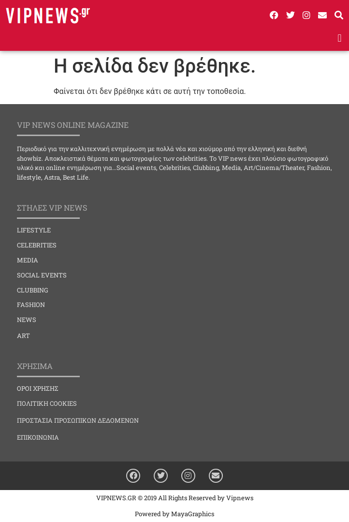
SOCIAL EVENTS (42, 275)
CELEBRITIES (37, 245)
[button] (339, 38)
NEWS (26, 319)
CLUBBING (32, 290)
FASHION (31, 304)
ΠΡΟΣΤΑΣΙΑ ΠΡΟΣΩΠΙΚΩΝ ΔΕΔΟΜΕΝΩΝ (78, 420)
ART (23, 335)
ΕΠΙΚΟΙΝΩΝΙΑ (38, 437)
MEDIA (27, 260)
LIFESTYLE (34, 230)
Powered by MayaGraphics (174, 513)
